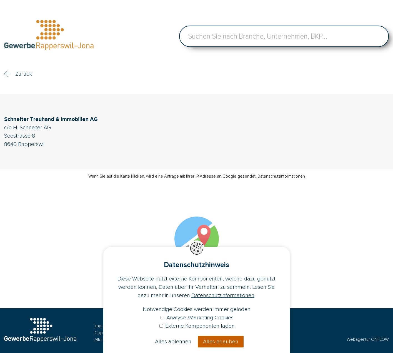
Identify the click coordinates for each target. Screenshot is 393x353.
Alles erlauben (220, 341)
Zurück (23, 74)
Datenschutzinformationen (281, 176)
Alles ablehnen (173, 341)
